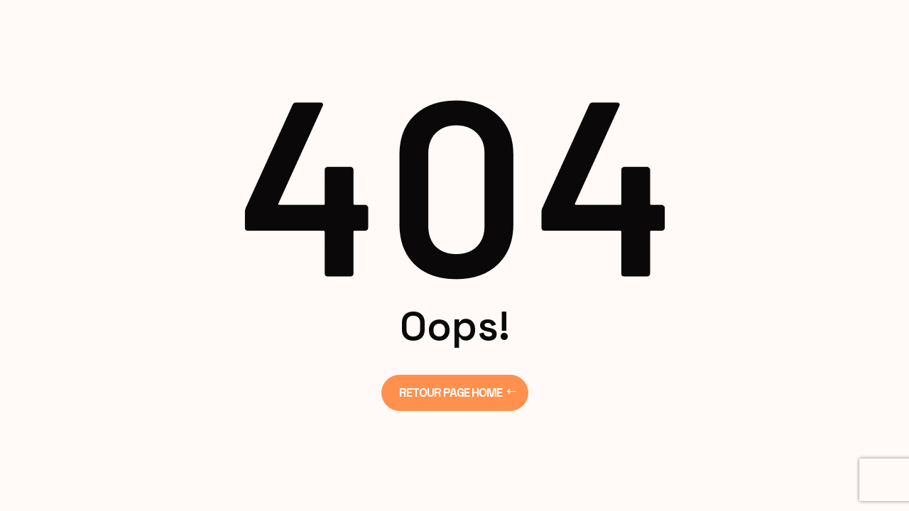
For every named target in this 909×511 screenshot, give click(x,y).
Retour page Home (450, 392)
